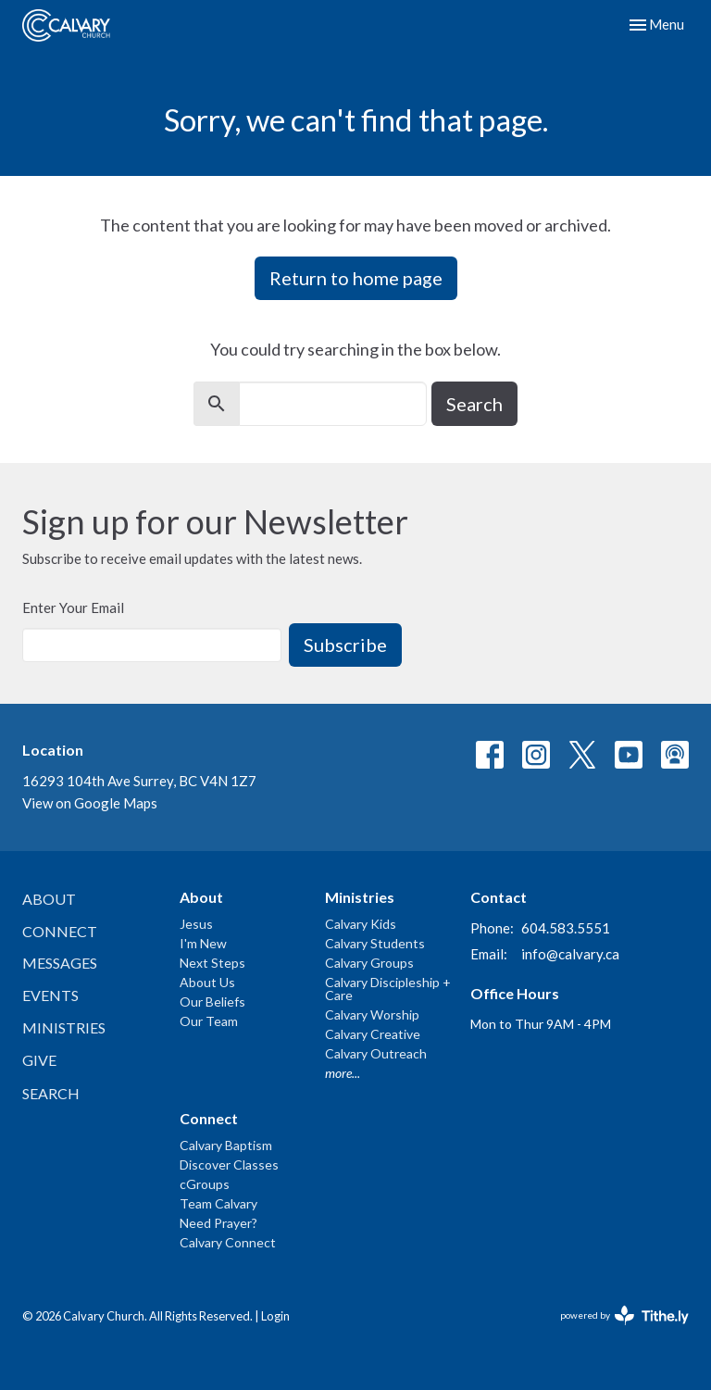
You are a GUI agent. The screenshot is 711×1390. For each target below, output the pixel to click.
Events (50, 995)
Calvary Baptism (226, 1145)
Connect (59, 931)
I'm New (203, 943)
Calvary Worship (372, 1014)
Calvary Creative (372, 1034)
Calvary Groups (369, 962)
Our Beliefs (212, 1001)
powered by (624, 1315)
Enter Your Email (73, 607)
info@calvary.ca (570, 953)
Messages (59, 962)
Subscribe (345, 644)
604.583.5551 (565, 928)
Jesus (196, 924)
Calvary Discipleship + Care (388, 988)
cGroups (205, 1184)
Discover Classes (229, 1164)
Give (39, 1060)
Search (474, 404)
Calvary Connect (228, 1242)
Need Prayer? (218, 1223)
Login (275, 1316)
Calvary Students (375, 943)
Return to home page (356, 278)
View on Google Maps (89, 803)
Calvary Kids (360, 924)
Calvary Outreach (376, 1053)
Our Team (209, 1021)
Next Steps (212, 962)
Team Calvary (218, 1203)
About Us (207, 982)
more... (342, 1073)
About (49, 899)
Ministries (64, 1027)
